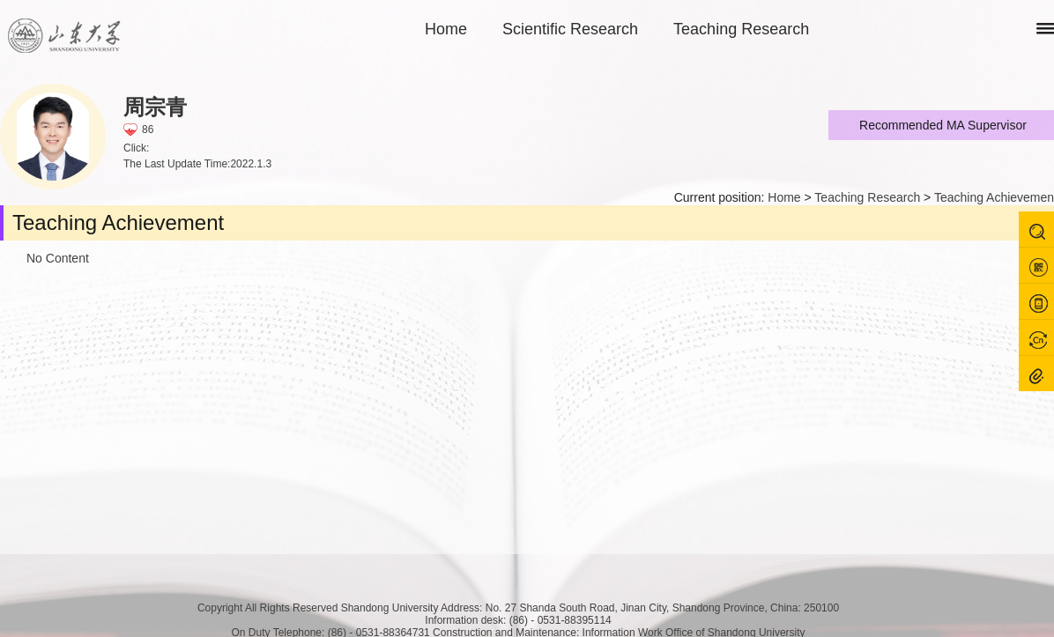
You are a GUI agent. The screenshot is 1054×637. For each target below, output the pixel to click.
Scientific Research (570, 29)
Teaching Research (741, 29)
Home (446, 29)
